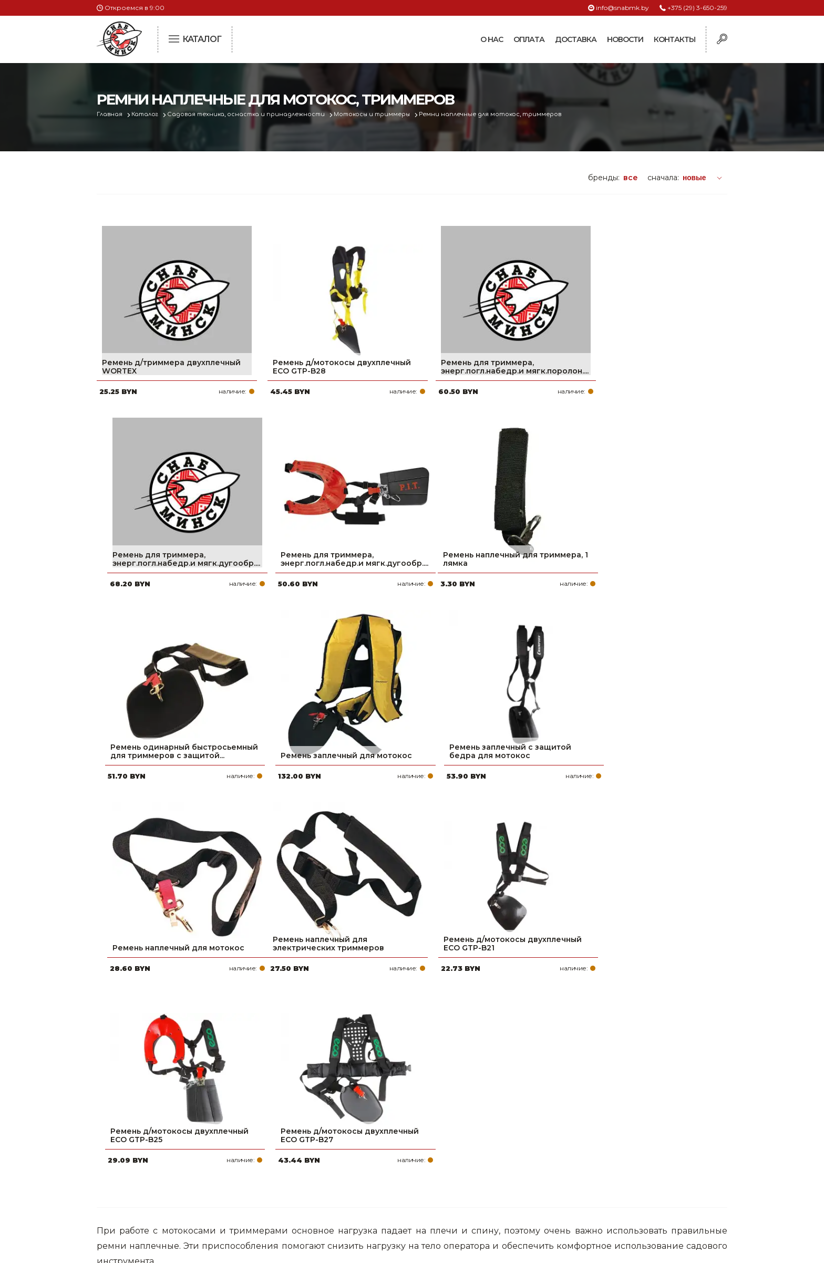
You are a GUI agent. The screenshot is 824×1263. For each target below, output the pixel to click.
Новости (625, 39)
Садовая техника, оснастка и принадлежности (250, 114)
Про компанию (361, 1110)
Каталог (147, 114)
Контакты (674, 39)
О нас (491, 39)
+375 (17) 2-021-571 (585, 1127)
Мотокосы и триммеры (379, 114)
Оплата (528, 39)
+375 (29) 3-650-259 (697, 8)
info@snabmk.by (622, 8)
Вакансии (350, 1194)
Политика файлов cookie (141, 1180)
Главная (111, 114)
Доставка (575, 39)
